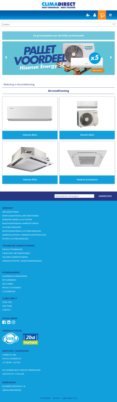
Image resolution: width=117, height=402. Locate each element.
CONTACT (6, 309)
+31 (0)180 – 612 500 (11, 362)
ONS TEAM (7, 306)
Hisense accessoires (87, 179)
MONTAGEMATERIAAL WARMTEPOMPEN (20, 223)
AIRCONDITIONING (10, 211)
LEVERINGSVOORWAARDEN (14, 276)
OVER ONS (7, 302)
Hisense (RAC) (30, 134)
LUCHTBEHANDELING (11, 227)
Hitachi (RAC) (87, 134)
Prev (6, 57)
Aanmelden (105, 196)
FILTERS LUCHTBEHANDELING (15, 238)
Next (110, 57)
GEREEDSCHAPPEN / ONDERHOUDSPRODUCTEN (24, 234)
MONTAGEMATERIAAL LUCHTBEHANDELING (21, 231)
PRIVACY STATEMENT (11, 287)
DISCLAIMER (7, 283)
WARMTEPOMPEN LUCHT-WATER (17, 219)
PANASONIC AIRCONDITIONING (16, 253)
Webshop (9, 84)
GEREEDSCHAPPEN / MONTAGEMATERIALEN (22, 260)
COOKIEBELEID (8, 291)
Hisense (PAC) (30, 179)
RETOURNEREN (9, 280)
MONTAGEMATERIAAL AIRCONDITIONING (20, 215)
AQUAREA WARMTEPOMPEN (15, 257)
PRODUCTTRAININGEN (12, 249)
